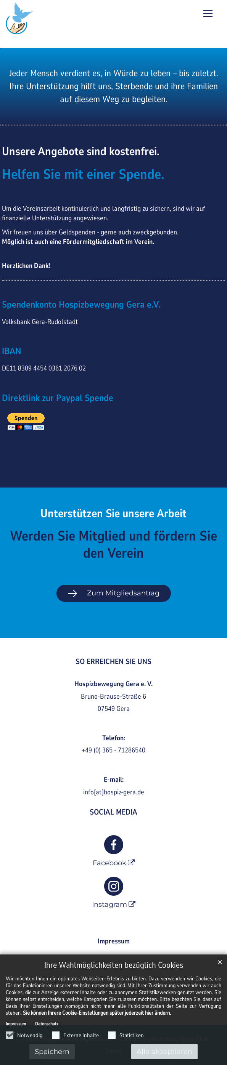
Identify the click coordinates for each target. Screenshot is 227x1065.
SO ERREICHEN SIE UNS (113, 661)
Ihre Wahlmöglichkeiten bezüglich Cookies (113, 965)
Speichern (52, 1051)
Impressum (16, 1024)
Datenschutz (46, 1024)
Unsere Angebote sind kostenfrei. (80, 151)
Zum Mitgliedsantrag (123, 593)
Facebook (109, 863)
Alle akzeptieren (164, 1051)
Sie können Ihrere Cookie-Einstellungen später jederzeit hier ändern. (97, 1013)
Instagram (109, 904)
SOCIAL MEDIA (113, 812)
